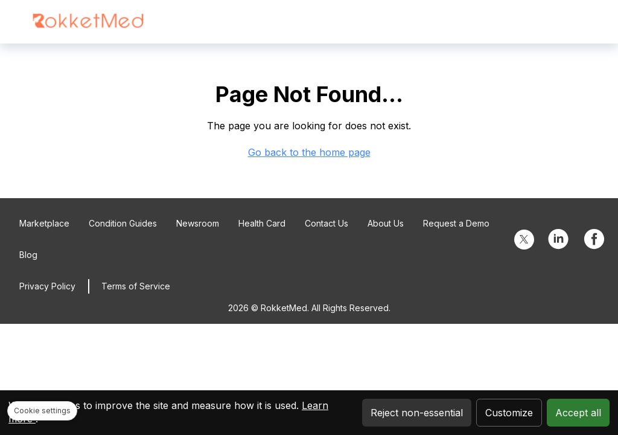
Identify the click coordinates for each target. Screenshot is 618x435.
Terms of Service (135, 286)
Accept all (578, 413)
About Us (386, 223)
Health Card (261, 223)
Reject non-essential (417, 413)
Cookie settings (42, 410)
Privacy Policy (47, 286)
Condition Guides (123, 223)
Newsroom (197, 223)
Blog (28, 255)
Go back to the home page (309, 152)
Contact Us (326, 223)
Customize (509, 413)
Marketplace (44, 223)
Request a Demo (456, 223)
